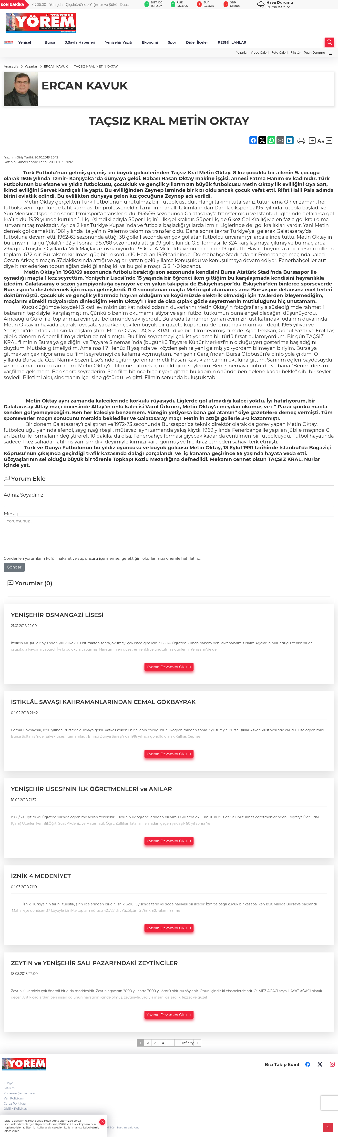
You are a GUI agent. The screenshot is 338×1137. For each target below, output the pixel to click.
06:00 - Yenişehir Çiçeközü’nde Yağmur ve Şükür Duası (81, 4)
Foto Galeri (280, 52)
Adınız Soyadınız (23, 495)
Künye (8, 1083)
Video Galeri (259, 52)
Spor (172, 42)
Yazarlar (242, 52)
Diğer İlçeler (197, 42)
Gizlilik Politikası (16, 1109)
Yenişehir (26, 42)
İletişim (9, 1088)
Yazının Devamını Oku (169, 667)
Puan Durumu (314, 52)
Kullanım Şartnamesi (19, 1093)
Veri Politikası (14, 1098)
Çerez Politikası (15, 1104)
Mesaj (11, 514)
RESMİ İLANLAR (232, 42)
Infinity (188, 1043)
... (178, 1043)
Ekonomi (150, 42)
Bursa (50, 42)
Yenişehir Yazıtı (118, 42)
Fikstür (296, 52)
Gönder (14, 567)
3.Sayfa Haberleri (80, 42)
